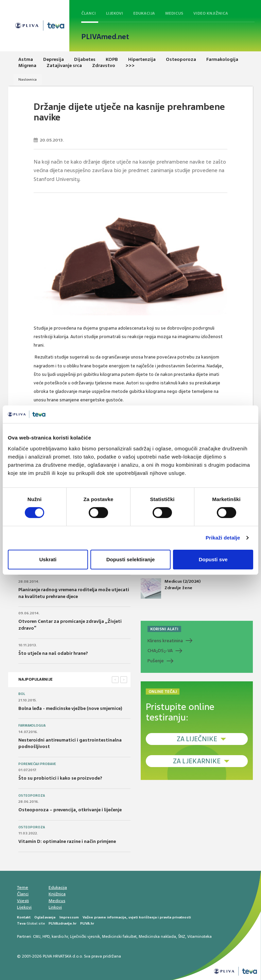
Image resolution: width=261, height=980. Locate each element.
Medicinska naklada (157, 936)
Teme (22, 887)
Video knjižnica (210, 13)
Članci (88, 13)
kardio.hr (60, 936)
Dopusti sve (213, 559)
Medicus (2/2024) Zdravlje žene (171, 588)
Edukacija (144, 13)
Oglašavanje (45, 917)
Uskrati (47, 559)
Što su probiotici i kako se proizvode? (60, 778)
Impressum (69, 917)
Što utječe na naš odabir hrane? (53, 653)
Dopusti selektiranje (130, 559)
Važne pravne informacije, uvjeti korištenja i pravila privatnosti (137, 917)
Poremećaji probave (37, 764)
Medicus (174, 13)
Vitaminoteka (199, 936)
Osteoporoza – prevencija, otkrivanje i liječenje (70, 810)
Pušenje (155, 661)
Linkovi (55, 907)
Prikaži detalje (223, 538)
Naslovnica (27, 79)
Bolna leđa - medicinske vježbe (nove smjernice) (70, 708)
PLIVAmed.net (105, 36)
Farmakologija (32, 726)
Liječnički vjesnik (85, 936)
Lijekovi (114, 13)
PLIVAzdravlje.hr (62, 923)
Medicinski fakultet (119, 936)
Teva (21, 923)
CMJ (36, 936)
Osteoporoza (31, 796)
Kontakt (24, 917)
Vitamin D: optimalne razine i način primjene (67, 841)
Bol (21, 694)
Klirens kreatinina (165, 641)
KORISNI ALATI (164, 629)
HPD (46, 936)
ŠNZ (181, 936)
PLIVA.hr (87, 923)
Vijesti (23, 900)
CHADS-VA (160, 651)
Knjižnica (57, 894)
